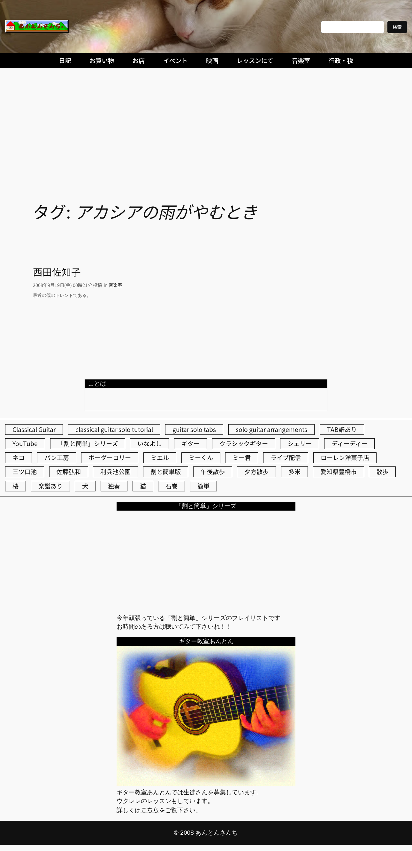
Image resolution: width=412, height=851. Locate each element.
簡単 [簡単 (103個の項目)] (203, 485)
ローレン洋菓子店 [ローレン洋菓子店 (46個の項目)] (345, 457)
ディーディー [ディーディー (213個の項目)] (349, 443)
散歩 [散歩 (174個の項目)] (382, 471)
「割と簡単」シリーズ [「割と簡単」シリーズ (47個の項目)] (87, 443)
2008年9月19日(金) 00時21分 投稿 (67, 285)
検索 (397, 26)
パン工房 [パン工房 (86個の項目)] (56, 457)
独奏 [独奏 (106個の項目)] (114, 485)
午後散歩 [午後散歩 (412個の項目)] (213, 471)
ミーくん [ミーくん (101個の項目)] (201, 457)
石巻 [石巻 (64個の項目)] (171, 485)
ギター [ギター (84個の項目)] (190, 443)
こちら (150, 809)
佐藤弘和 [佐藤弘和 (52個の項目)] (69, 471)
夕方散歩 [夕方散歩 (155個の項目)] (256, 471)
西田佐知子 (57, 272)
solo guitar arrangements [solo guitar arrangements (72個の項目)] (271, 429)
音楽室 (115, 285)
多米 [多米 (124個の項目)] (294, 471)
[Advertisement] (206, 118)
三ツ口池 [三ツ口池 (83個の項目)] (24, 471)
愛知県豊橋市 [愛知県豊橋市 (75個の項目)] (338, 471)
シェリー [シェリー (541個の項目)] (299, 443)
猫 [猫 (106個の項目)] (143, 485)
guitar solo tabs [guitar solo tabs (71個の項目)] (194, 429)
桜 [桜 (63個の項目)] (15, 485)
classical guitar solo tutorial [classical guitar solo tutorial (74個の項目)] (114, 429)
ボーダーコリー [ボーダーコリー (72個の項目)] (109, 457)
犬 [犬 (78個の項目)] (85, 485)
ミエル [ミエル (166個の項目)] (160, 457)
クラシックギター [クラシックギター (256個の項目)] (243, 443)
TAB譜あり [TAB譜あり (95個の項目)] (342, 429)
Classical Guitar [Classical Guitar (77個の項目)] (34, 429)
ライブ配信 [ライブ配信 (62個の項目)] (286, 457)
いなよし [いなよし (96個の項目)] (149, 443)
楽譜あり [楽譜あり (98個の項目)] (50, 485)
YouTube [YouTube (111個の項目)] (25, 443)
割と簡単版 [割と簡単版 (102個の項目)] (165, 471)
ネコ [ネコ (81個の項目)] (18, 457)
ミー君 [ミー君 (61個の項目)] (242, 457)
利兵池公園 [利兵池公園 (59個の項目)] (115, 471)
